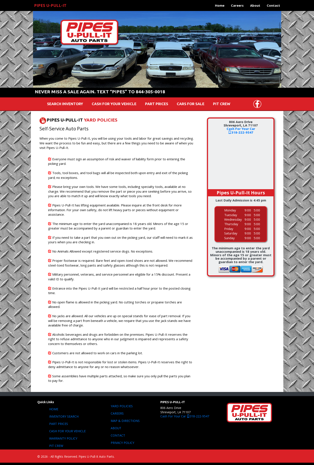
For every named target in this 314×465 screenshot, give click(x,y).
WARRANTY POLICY (63, 438)
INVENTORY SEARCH (64, 416)
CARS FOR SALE (190, 104)
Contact (273, 5)
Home (219, 5)
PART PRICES (156, 104)
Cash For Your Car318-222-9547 (241, 130)
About (255, 5)
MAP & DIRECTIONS (125, 421)
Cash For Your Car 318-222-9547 (184, 416)
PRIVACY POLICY (122, 443)
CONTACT (118, 435)
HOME (53, 409)
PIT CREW (221, 104)
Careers (237, 5)
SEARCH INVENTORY (65, 104)
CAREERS (117, 413)
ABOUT (116, 428)
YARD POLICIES (100, 119)
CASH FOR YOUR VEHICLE (114, 104)
